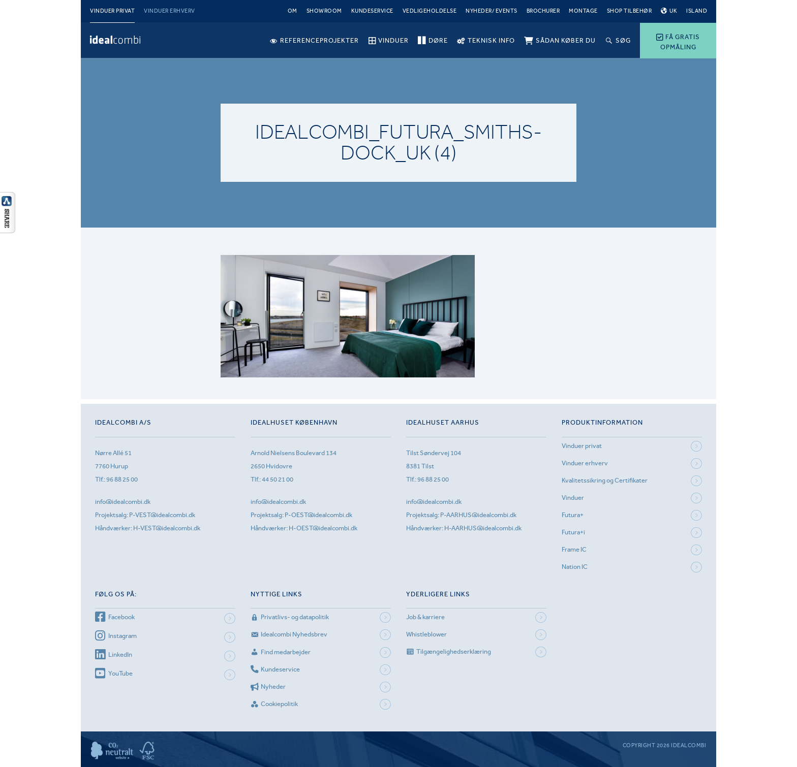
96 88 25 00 (122, 479)
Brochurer (543, 11)
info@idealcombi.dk (122, 501)
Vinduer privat (112, 11)
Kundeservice (372, 11)
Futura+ (573, 515)
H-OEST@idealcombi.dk (323, 528)
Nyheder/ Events (491, 11)
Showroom (324, 11)
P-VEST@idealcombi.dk (162, 515)
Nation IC (575, 566)
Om (292, 11)
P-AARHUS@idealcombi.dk (478, 515)
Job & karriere (425, 617)
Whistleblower (426, 634)
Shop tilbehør (629, 11)
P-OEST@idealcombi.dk (318, 515)
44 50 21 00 (277, 479)
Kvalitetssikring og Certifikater (605, 480)
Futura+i (573, 532)
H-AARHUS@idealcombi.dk (483, 528)
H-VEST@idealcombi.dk (166, 528)
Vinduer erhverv (169, 11)
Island (696, 11)
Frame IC (574, 549)
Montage (583, 11)
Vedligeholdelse (430, 11)
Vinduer (573, 497)
